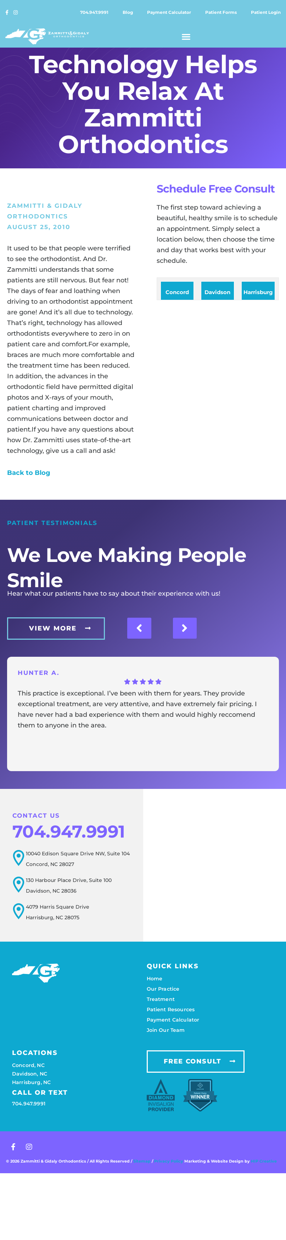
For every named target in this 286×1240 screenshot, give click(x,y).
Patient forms (221, 12)
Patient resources (171, 1009)
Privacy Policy (169, 1161)
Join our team (166, 1030)
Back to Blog (28, 473)
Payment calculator (169, 12)
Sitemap (142, 1161)
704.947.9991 (94, 12)
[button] (186, 36)
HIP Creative (264, 1161)
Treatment (161, 999)
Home (155, 978)
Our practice (163, 989)
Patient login (266, 12)
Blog (128, 12)
